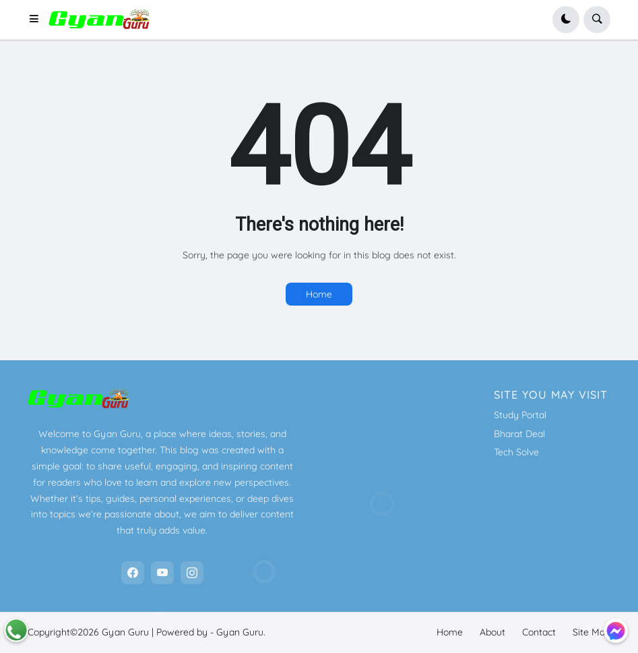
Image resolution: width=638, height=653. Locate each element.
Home (319, 294)
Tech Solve (516, 452)
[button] (38, 19)
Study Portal (520, 415)
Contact (539, 632)
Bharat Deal (519, 434)
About (492, 632)
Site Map (591, 632)
